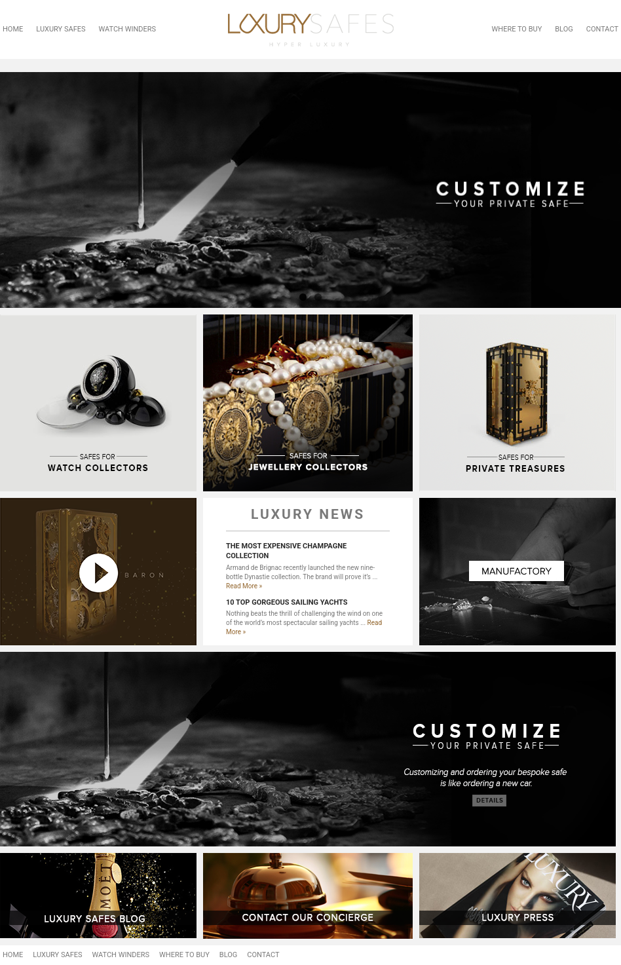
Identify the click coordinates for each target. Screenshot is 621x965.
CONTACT (602, 29)
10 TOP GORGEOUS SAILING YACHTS (287, 602)
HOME (13, 29)
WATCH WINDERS (128, 29)
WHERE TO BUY (517, 29)
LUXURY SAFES (60, 29)
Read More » (244, 586)
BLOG (564, 29)
